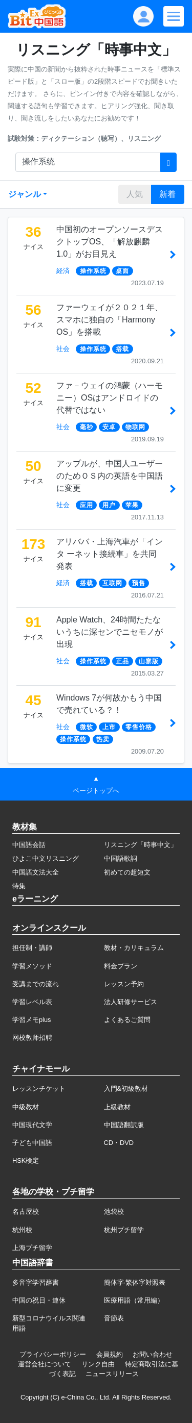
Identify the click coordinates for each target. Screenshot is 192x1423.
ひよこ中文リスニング (45, 858)
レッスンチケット (39, 1088)
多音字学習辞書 (35, 1282)
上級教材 (117, 1107)
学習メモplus (31, 1019)
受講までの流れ (35, 984)
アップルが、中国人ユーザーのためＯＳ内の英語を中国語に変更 (109, 475)
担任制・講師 (32, 948)
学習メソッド (32, 966)
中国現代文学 (32, 1125)
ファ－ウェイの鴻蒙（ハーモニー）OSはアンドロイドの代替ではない (109, 397)
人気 (134, 194)
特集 (19, 886)
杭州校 (22, 1230)
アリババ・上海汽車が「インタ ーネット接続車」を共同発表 (109, 553)
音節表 (114, 1318)
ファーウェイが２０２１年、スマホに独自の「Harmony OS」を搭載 (109, 319)
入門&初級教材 (126, 1088)
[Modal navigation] (173, 16)
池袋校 (114, 1211)
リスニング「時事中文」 (140, 844)
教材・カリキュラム (134, 948)
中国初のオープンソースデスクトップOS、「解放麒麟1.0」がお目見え (109, 241)
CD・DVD (119, 1142)
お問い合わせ (153, 1354)
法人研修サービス (130, 1002)
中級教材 (25, 1107)
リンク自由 (98, 1364)
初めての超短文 (127, 872)
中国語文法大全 (35, 872)
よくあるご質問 (127, 1019)
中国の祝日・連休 (39, 1300)
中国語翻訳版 (124, 1125)
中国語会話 (29, 844)
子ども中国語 (32, 1142)
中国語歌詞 (120, 858)
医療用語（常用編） (134, 1300)
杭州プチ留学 (124, 1230)
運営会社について (44, 1364)
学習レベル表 (32, 1002)
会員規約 (109, 1354)
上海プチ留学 (32, 1248)
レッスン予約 (124, 984)
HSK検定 (25, 1160)
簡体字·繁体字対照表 (135, 1282)
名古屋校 (25, 1211)
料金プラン (120, 966)
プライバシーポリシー (52, 1354)
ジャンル (24, 194)
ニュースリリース (112, 1374)
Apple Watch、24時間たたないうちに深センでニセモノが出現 (109, 631)
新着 (167, 194)
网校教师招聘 (32, 1037)
